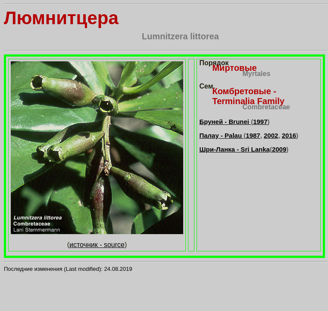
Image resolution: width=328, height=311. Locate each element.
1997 (260, 121)
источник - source (97, 244)
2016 (289, 135)
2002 (271, 135)
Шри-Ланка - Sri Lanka (234, 149)
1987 (253, 135)
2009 (279, 149)
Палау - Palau (221, 135)
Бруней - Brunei (225, 121)
